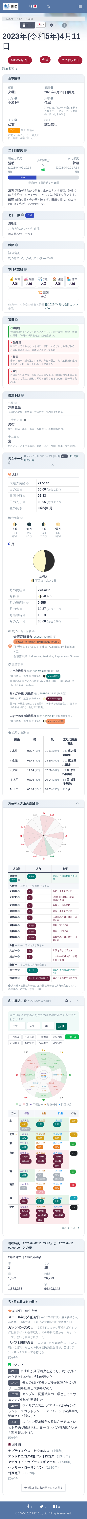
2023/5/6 (45, 693)
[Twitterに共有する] (43, 1507)
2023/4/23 (38, 671)
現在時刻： (10, 68)
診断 (61, 1026)
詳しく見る (70, 1228)
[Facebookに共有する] (29, 1507)
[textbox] (40, 25)
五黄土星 (72, 1037)
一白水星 (15, 1037)
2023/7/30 (48, 716)
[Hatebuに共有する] (56, 1507)
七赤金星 (29, 1042)
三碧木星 (43, 1037)
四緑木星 (57, 1037)
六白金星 (15, 1042)
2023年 (10, 18)
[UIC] (10, 6)
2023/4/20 (40, 636)
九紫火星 (57, 1042)
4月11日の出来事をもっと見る (43, 1487)
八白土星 (43, 1042)
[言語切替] (33, 6)
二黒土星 (29, 1037)
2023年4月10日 (20, 60)
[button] (48, 6)
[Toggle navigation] (80, 6)
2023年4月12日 (70, 60)
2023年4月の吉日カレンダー (61, 306)
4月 (21, 18)
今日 (45, 59)
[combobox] (41, 24)
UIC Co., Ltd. (40, 1513)
